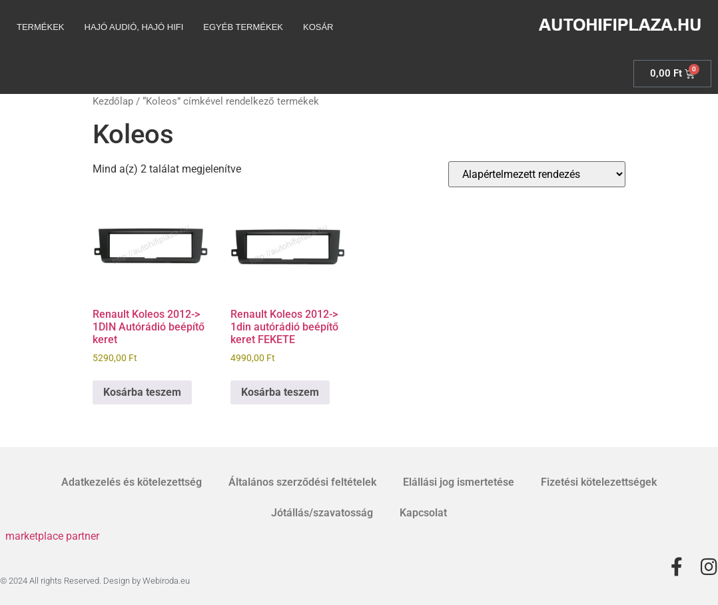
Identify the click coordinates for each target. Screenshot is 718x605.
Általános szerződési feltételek (302, 482)
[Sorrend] (536, 174)
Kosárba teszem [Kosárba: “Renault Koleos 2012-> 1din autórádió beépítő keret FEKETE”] (280, 392)
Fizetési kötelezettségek (599, 482)
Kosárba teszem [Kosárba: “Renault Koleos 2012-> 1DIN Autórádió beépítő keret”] (142, 392)
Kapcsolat (423, 512)
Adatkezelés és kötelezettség (131, 482)
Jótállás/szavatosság (322, 512)
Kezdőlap (113, 101)
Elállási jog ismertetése (458, 482)
